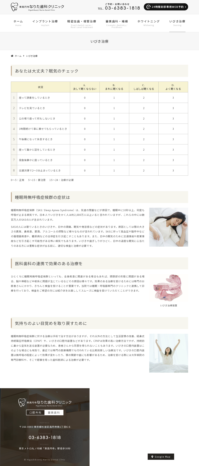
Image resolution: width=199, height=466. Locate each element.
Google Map (161, 456)
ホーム (18, 55)
